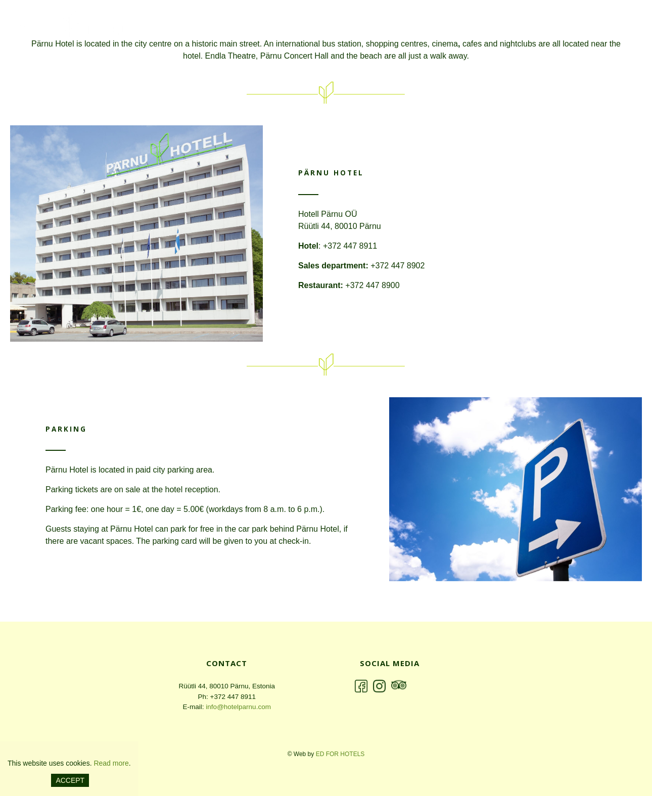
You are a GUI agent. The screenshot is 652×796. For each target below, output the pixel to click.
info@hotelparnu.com (238, 707)
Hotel (437, 24)
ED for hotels (340, 754)
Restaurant (542, 24)
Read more (111, 763)
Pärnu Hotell (73, 25)
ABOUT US (387, 24)
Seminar (602, 24)
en (328, 23)
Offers (484, 24)
